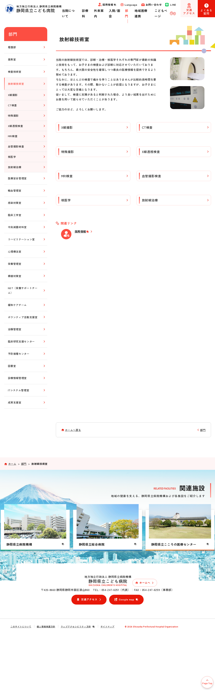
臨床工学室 (14, 215)
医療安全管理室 (17, 178)
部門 (13, 34)
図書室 (12, 366)
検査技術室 (14, 71)
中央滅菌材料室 (17, 227)
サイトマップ (107, 626)
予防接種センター (18, 353)
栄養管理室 (14, 263)
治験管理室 (14, 329)
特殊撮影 (67, 151)
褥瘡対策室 (14, 276)
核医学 (66, 200)
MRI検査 (67, 176)
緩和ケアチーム (17, 305)
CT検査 (147, 127)
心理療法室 (14, 251)
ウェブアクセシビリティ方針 (78, 626)
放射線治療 (150, 200)
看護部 (12, 47)
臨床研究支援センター (21, 341)
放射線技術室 (16, 83)
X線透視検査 (151, 151)
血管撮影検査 (151, 176)
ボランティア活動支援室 (23, 317)
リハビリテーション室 (21, 239)
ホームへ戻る (73, 430)
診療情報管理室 (17, 378)
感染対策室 (14, 203)
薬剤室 (12, 59)
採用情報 (82, 231)
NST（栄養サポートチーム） (23, 290)
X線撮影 (67, 127)
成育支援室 (14, 402)
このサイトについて (20, 626)
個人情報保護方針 (46, 626)
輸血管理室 (14, 190)
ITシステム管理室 (18, 390)
